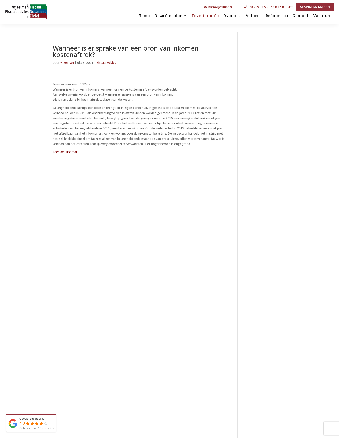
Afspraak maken (315, 7)
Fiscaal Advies (106, 63)
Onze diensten (168, 16)
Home (144, 16)
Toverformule (205, 16)
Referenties (277, 16)
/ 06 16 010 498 (282, 7)
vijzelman (67, 63)
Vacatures (323, 16)
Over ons (232, 16)
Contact (301, 16)
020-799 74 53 (256, 7)
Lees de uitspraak (65, 152)
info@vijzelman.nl (218, 7)
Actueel (253, 16)
